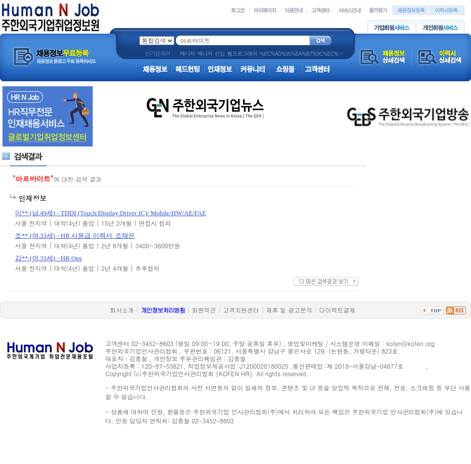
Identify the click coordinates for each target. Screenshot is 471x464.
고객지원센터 (241, 309)
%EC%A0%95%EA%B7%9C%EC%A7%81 (307, 53)
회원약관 (204, 309)
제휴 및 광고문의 (289, 309)
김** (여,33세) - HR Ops (48, 258)
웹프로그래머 (242, 53)
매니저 (187, 53)
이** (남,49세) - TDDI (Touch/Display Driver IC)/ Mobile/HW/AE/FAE (110, 213)
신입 (219, 53)
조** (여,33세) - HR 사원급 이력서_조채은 (75, 235)
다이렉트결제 (337, 309)
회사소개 (122, 309)
